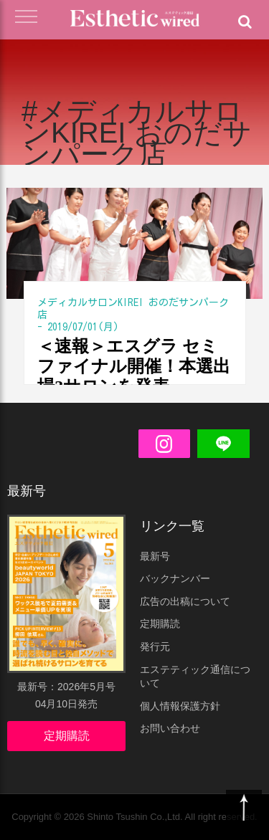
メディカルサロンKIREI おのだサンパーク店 (133, 308)
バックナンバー (175, 578)
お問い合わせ (170, 728)
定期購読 (67, 736)
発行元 (155, 646)
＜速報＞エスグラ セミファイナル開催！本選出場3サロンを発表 (133, 366)
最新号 (155, 556)
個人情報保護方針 (180, 706)
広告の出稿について (185, 601)
